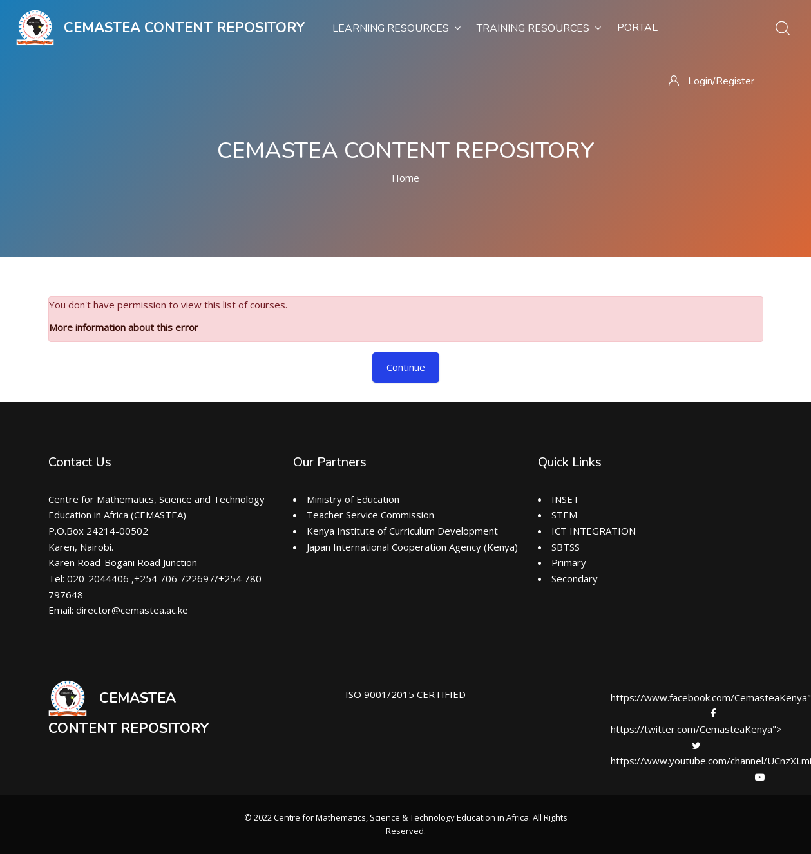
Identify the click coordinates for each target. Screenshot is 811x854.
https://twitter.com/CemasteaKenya (693, 729)
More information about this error (123, 327)
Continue (405, 367)
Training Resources (539, 28)
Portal (637, 28)
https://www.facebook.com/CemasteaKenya (710, 697)
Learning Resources (396, 28)
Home (405, 177)
